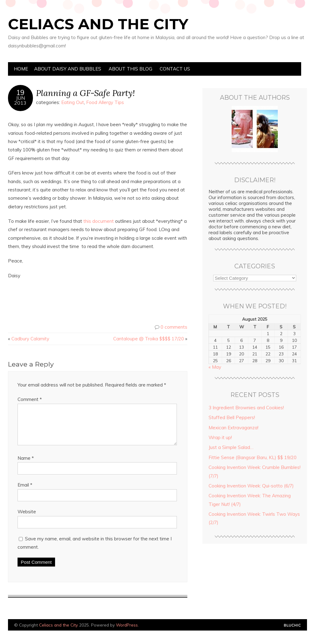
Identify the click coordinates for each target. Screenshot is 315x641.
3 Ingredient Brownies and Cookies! (246, 408)
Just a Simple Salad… (231, 447)
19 (20, 92)
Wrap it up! (220, 437)
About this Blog (130, 69)
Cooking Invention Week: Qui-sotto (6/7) (251, 486)
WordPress (127, 632)
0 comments (174, 327)
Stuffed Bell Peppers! (232, 417)
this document (98, 221)
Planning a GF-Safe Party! (85, 92)
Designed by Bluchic (292, 633)
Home (21, 69)
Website (27, 519)
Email (25, 492)
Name (26, 465)
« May (215, 367)
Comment (30, 399)
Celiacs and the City (98, 24)
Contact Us (175, 69)
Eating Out (72, 102)
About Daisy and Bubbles (67, 69)
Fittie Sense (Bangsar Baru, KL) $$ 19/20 (253, 457)
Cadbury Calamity (30, 339)
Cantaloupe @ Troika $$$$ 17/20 (148, 339)
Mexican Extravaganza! (233, 428)
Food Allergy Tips (105, 102)
